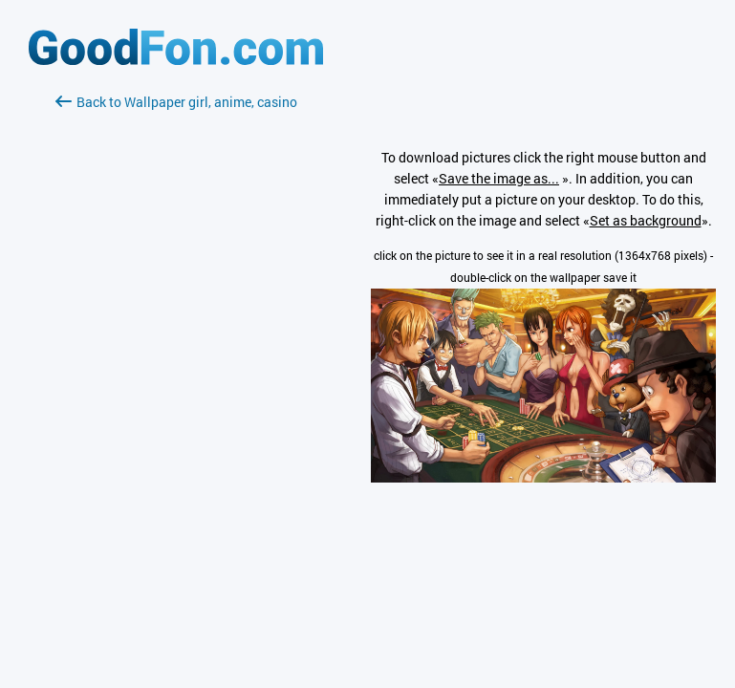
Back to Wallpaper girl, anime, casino (176, 102)
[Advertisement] (176, 339)
